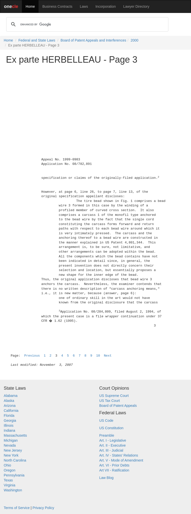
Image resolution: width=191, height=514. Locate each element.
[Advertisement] (95, 103)
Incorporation (106, 6)
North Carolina (15, 460)
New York (11, 455)
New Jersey (13, 450)
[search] (86, 24)
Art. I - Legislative (112, 440)
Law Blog (106, 478)
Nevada (10, 445)
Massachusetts (15, 435)
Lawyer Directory (136, 6)
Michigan (11, 440)
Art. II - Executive (112, 445)
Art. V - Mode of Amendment (121, 460)
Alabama (10, 396)
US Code (106, 420)
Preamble (106, 435)
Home (30, 6)
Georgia (10, 420)
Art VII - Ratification (114, 470)
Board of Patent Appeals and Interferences (93, 40)
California (11, 411)
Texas (8, 480)
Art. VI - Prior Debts (114, 465)
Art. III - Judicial (111, 450)
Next (108, 356)
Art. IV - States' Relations (118, 455)
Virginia (9, 485)
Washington (13, 490)
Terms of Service (17, 508)
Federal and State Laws (36, 40)
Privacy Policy (43, 508)
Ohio (7, 465)
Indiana (9, 430)
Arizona (9, 406)
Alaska (9, 401)
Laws (84, 6)
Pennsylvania (14, 475)
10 (98, 356)
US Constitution (111, 428)
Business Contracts (57, 6)
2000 (134, 40)
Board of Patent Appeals (118, 406)
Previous (32, 356)
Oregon (9, 470)
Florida (9, 416)
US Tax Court (109, 401)
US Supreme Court (114, 396)
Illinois (8, 425)
